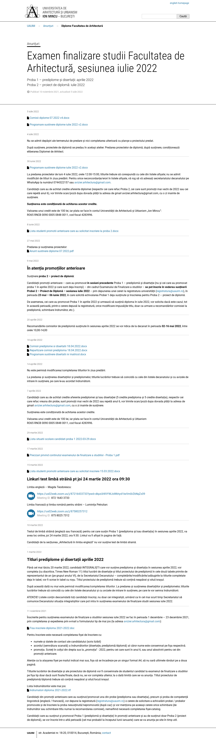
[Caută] (159, 16)
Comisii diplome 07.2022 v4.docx (49, 117)
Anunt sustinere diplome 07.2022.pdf (52, 251)
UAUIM (31, 25)
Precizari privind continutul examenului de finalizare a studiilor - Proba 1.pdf (75, 455)
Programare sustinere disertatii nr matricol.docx (58, 354)
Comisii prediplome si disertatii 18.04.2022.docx (58, 346)
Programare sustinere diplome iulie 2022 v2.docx (59, 124)
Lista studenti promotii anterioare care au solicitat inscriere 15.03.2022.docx (75, 471)
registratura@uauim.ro (170, 291)
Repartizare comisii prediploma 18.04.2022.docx (58, 350)
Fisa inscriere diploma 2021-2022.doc (52, 628)
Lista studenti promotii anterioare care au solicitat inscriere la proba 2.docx (74, 231)
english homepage (179, 3)
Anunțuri (48, 25)
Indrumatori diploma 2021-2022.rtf (50, 690)
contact (106, 732)
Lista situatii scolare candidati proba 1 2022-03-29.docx (63, 439)
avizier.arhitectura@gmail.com (92, 182)
